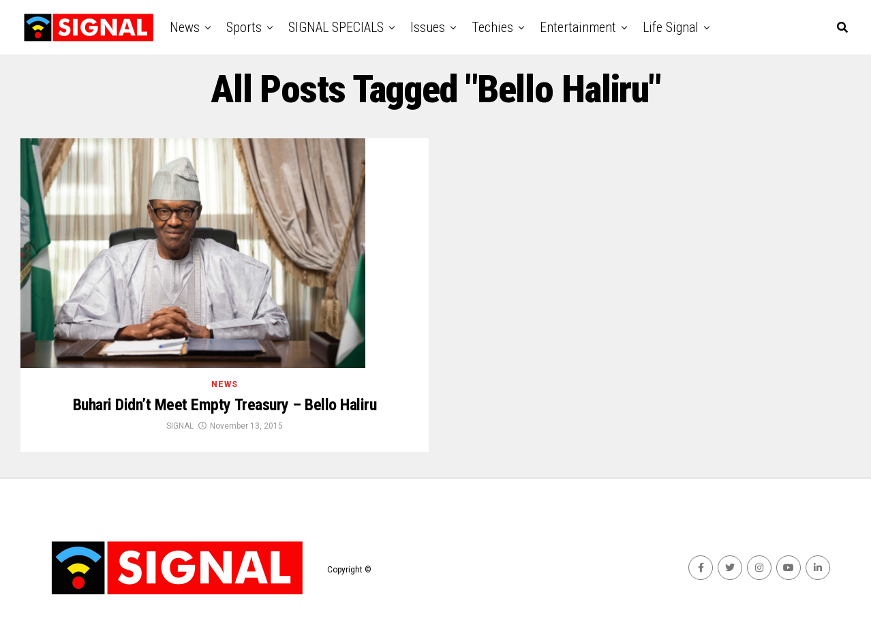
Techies (492, 27)
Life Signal (671, 27)
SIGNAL (180, 426)
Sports (244, 27)
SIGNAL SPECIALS (336, 27)
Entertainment (578, 27)
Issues (427, 27)
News (185, 27)
